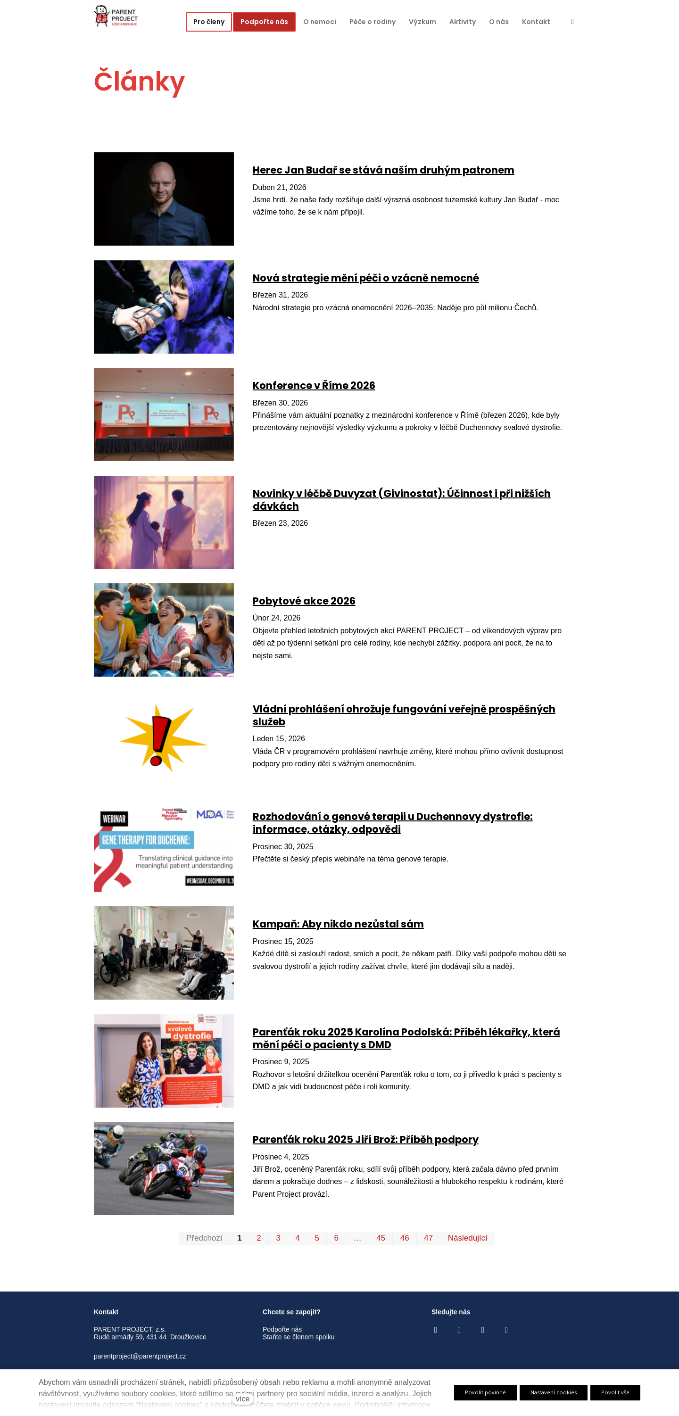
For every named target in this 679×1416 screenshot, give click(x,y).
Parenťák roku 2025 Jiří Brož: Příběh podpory (366, 1142)
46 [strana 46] (404, 1240)
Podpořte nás (282, 1336)
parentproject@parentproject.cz (140, 1363)
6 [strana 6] (336, 1240)
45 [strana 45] (380, 1240)
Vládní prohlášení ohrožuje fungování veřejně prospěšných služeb (404, 718)
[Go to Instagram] (459, 1337)
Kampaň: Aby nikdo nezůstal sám (338, 927)
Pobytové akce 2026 (304, 604)
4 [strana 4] (297, 1240)
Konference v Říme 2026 (314, 388)
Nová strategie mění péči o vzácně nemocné (366, 281)
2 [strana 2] (259, 1240)
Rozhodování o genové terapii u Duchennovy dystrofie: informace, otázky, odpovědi (393, 825)
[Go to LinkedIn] (506, 1337)
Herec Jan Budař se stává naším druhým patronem (383, 173)
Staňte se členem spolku (299, 1344)
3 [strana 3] (278, 1240)
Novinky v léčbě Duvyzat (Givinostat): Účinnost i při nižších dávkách (402, 502)
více (242, 1399)
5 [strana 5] (317, 1240)
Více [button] (539, 21)
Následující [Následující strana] (468, 1240)
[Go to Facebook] (435, 1337)
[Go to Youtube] (483, 1337)
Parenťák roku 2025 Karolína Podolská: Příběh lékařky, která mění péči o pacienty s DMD (406, 1041)
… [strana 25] (358, 1240)
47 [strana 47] (428, 1240)
